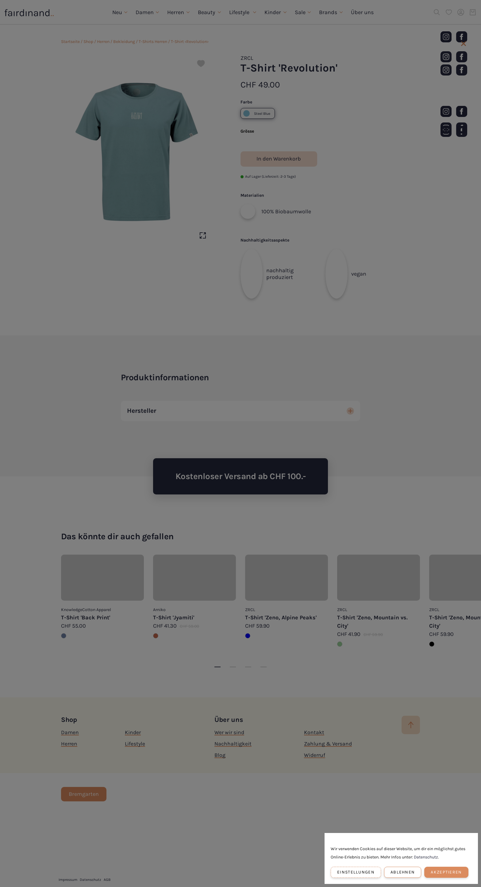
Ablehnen (403, 872)
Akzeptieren (446, 872)
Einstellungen (356, 872)
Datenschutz (426, 857)
